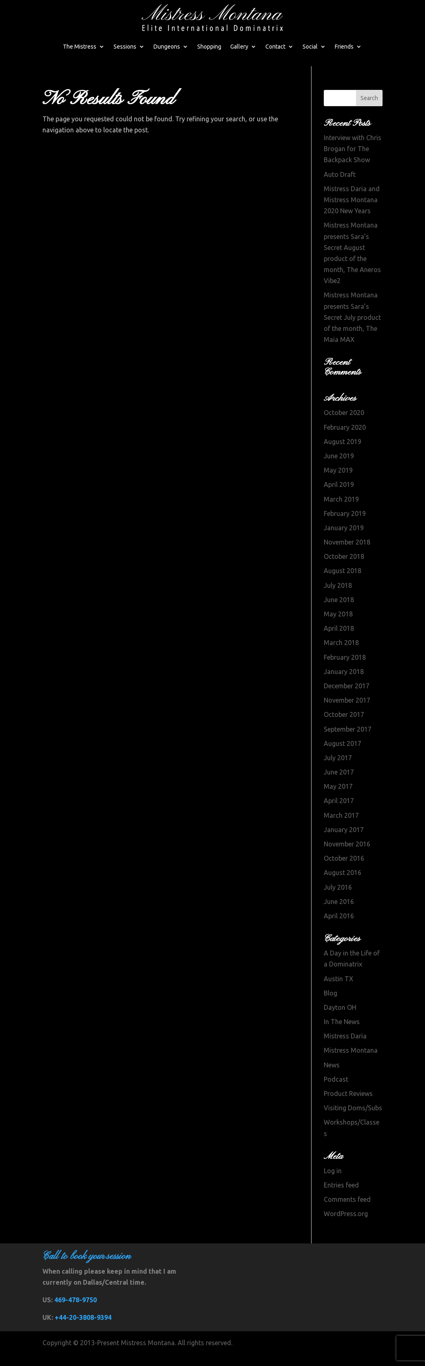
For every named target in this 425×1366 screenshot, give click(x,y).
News (332, 1065)
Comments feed (347, 1199)
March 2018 (341, 642)
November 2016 (347, 844)
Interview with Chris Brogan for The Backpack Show (352, 148)
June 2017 (339, 772)
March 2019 (341, 499)
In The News (342, 1021)
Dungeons (167, 46)
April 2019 (339, 484)
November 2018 (347, 542)
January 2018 (344, 671)
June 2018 (339, 599)
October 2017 (344, 714)
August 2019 (342, 441)
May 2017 (338, 786)
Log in (333, 1170)
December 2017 (346, 686)
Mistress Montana (351, 1050)
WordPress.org (346, 1213)
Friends (344, 46)
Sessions (124, 46)
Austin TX (338, 978)
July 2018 (338, 585)
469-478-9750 (75, 1300)
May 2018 (338, 614)
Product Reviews (348, 1093)
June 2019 (339, 456)
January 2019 (344, 527)
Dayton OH (340, 1007)
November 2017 (347, 700)
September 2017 (348, 729)
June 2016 (339, 901)
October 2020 (344, 412)
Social (310, 46)
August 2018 (342, 570)
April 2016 (339, 916)
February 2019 (345, 513)
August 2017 (342, 743)
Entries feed (341, 1185)
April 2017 (339, 800)
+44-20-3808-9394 (83, 1317)
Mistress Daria (345, 1036)
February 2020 (345, 427)
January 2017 (344, 829)
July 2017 (338, 757)
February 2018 (345, 657)
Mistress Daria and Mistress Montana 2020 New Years (352, 199)
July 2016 (338, 887)
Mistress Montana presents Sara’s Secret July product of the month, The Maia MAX (352, 317)
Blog (330, 993)
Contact (275, 46)
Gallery (239, 46)
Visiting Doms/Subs (353, 1108)
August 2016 (342, 872)
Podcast (336, 1079)
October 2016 (344, 858)
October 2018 (344, 556)
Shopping (209, 46)
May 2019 (338, 470)
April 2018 (339, 628)
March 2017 (341, 815)
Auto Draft (340, 174)
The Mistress (79, 46)
